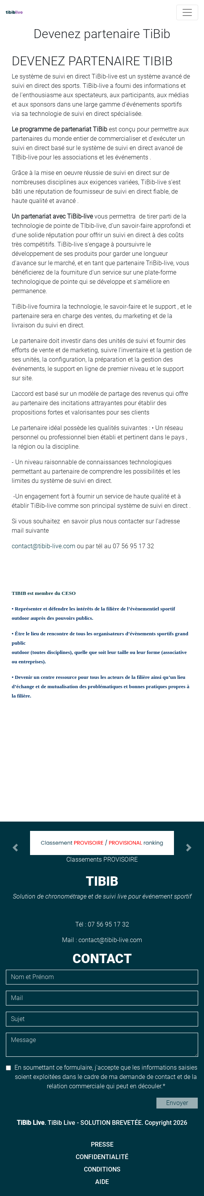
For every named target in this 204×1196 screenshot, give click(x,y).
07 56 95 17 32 (108, 924)
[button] (15, 847)
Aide (102, 1182)
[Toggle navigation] (187, 12)
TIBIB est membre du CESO (44, 593)
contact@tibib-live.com (43, 546)
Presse (102, 1144)
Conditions (102, 1169)
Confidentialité (102, 1157)
